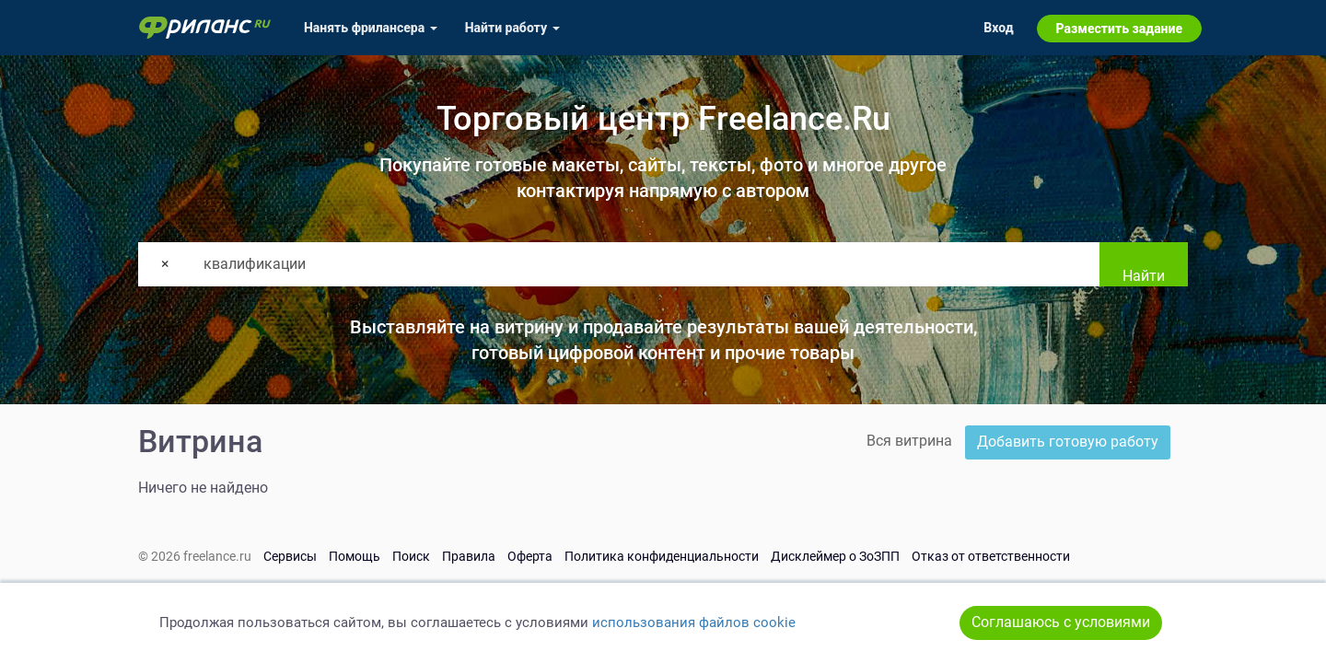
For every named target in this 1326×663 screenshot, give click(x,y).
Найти (1143, 276)
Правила (468, 556)
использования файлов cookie (694, 622)
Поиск (411, 556)
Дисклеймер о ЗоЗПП (835, 556)
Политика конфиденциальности (661, 556)
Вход (998, 27)
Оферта (529, 556)
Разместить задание (1119, 28)
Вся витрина (909, 440)
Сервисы (290, 556)
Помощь (354, 556)
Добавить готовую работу (1067, 441)
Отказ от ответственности (991, 556)
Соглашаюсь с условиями (1060, 622)
